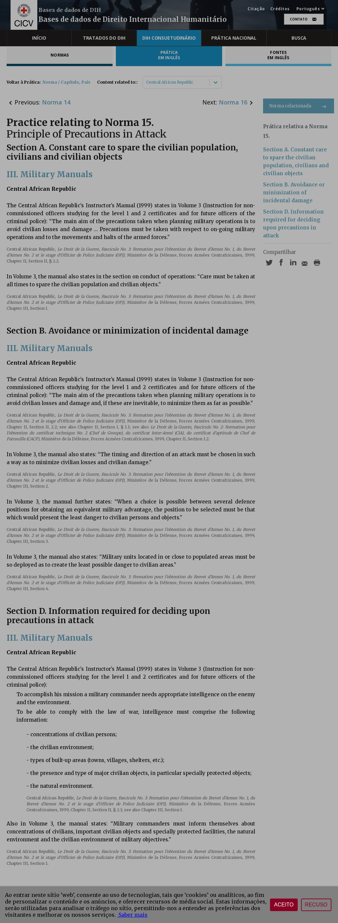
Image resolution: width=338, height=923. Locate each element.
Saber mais (132, 914)
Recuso (316, 904)
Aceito (283, 904)
